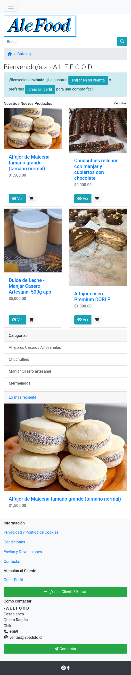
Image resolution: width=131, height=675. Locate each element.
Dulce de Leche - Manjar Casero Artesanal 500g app (30, 286)
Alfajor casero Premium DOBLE (92, 296)
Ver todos (120, 103)
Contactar (12, 561)
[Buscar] (60, 41)
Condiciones (14, 542)
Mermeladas (19, 383)
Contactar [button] (65, 649)
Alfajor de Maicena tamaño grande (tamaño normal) (29, 162)
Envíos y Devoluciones (23, 551)
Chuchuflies (19, 359)
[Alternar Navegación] (10, 7)
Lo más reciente (22, 397)
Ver (17, 198)
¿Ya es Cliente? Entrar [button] (65, 591)
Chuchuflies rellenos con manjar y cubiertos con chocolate (96, 169)
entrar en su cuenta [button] (88, 80)
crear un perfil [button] (40, 89)
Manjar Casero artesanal (30, 371)
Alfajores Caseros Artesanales (35, 347)
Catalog (24, 54)
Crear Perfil (13, 579)
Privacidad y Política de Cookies (31, 532)
